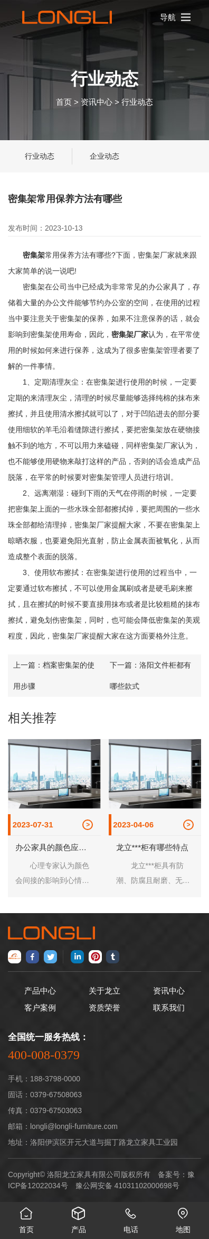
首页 (64, 101)
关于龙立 (104, 990)
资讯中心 (96, 101)
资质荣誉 (104, 1007)
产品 (78, 1218)
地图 (183, 1218)
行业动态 (137, 101)
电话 (130, 1218)
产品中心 (40, 990)
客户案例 (40, 1007)
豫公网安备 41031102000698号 (127, 1185)
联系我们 (169, 1007)
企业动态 (104, 156)
